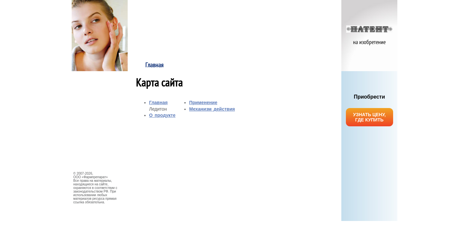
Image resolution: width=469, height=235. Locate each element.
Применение (261, 65)
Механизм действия (314, 65)
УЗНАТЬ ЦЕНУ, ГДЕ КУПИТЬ (369, 117)
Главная (154, 65)
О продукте (208, 65)
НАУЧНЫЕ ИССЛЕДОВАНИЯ (97, 122)
